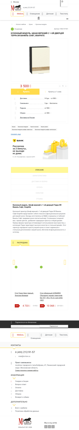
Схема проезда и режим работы (26, 370)
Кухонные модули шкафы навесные (22, 129)
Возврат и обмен (22, 397)
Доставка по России (27, 117)
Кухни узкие (44, 126)
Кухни (13, 126)
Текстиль (64, 14)
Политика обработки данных (27, 411)
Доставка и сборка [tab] (39, 181)
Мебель (20, 14)
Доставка (19, 391)
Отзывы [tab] (39, 199)
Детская (50, 14)
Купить (26, 91)
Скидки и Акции (21, 381)
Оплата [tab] (40, 187)
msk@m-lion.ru (24, 356)
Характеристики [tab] (39, 176)
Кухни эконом (34, 126)
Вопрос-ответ (20, 384)
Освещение (35, 14)
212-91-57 (29, 8)
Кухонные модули (23, 126)
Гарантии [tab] (39, 193)
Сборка (18, 394)
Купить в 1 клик (54, 92)
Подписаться (54, 326)
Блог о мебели (21, 408)
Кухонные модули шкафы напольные (45, 129)
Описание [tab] (39, 170)
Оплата (18, 388)
